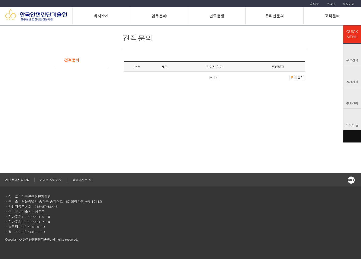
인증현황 (216, 15)
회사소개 (101, 15)
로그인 (330, 4)
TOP (352, 136)
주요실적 (352, 103)
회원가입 (349, 4)
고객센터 (332, 15)
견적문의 (71, 60)
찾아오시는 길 (81, 180)
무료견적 (352, 60)
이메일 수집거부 (51, 180)
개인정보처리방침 (17, 180)
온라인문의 (274, 15)
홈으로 (314, 4)
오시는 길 (352, 125)
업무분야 (158, 15)
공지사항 (352, 81)
